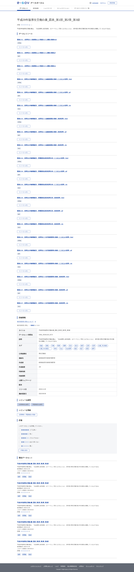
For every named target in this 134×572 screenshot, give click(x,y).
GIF (19, 476)
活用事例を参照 (23, 404)
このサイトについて (36, 566)
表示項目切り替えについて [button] (26, 321)
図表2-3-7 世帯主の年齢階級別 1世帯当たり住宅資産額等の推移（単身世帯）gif (42, 290)
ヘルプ (57, 566)
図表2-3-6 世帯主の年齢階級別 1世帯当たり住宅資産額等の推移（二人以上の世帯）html (45, 237)
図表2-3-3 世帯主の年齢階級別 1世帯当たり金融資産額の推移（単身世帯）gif (41, 132)
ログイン (103, 3)
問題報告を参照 (37, 404)
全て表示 (37, 325)
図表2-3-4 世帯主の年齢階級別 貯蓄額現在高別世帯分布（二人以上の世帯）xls (42, 184)
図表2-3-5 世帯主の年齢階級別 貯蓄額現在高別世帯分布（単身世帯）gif (40, 211)
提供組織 (35, 8)
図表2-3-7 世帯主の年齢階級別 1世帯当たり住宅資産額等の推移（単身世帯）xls (42, 303)
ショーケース (48, 8)
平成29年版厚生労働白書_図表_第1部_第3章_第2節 (33, 502)
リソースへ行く (23, 47)
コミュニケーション (63, 8)
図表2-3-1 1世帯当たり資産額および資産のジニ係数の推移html (37, 39)
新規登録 (112, 3)
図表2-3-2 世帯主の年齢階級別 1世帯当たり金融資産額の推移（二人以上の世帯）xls (44, 105)
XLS (30, 476)
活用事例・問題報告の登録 (27, 414)
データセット (24, 8)
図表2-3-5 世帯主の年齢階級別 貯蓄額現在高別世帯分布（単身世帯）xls (40, 224)
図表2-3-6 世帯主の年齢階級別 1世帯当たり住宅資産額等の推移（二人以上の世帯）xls (44, 263)
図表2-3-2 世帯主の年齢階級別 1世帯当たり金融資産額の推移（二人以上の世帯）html (44, 79)
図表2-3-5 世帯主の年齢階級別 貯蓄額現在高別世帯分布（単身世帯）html (40, 197)
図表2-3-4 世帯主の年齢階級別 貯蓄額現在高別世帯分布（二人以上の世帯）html (42, 158)
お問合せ (81, 566)
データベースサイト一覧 (81, 8)
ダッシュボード (90, 566)
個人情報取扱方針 (72, 566)
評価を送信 (24, 450)
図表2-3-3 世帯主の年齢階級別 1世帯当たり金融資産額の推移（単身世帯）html (42, 118)
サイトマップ (99, 566)
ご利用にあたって (48, 566)
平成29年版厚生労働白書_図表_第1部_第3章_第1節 (33, 483)
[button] (93, 3)
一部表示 (32, 325)
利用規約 (63, 566)
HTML (24, 476)
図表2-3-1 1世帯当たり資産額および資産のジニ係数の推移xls (36, 66)
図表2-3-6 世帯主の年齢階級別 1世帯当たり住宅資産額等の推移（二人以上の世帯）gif (44, 250)
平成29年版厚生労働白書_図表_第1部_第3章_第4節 (33, 541)
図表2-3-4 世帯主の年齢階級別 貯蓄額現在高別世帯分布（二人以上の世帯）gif (42, 171)
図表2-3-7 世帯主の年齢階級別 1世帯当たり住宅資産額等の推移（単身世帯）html (43, 276)
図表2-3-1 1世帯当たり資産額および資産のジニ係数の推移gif (36, 53)
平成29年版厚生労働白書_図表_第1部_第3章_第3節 (33, 522)
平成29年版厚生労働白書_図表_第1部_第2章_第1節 (33, 463)
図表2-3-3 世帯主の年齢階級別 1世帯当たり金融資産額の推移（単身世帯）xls (42, 145)
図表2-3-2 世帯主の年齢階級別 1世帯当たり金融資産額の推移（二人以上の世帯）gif (44, 92)
